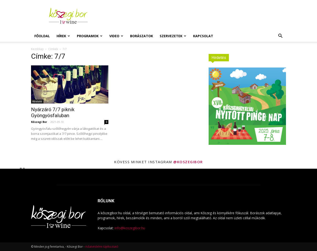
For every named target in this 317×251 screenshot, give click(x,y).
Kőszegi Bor (39, 122)
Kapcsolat (203, 36)
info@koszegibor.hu (130, 228)
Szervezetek (173, 36)
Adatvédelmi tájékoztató (101, 247)
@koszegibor (188, 161)
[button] (280, 36)
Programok (89, 36)
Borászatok (141, 36)
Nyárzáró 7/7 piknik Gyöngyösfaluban (52, 112)
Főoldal (42, 36)
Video (116, 36)
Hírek (63, 36)
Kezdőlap (37, 49)
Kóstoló (37, 101)
